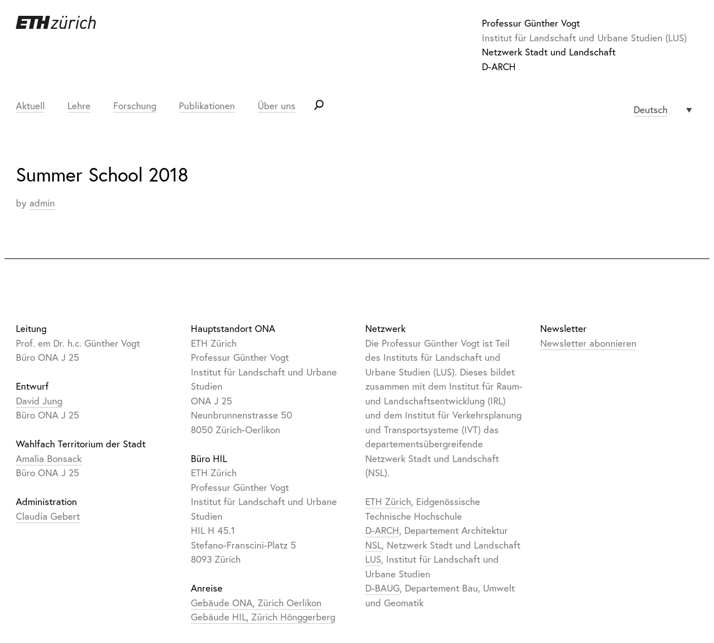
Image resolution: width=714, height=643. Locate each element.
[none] (662, 110)
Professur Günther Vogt (531, 22)
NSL (373, 544)
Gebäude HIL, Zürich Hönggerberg (263, 616)
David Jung (39, 400)
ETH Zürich (388, 501)
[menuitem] (662, 110)
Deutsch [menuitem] (651, 109)
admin (42, 202)
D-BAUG (382, 587)
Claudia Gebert (48, 516)
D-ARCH (499, 66)
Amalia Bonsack (49, 458)
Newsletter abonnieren (588, 342)
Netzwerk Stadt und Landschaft (548, 51)
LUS (373, 559)
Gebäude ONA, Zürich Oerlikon (256, 602)
